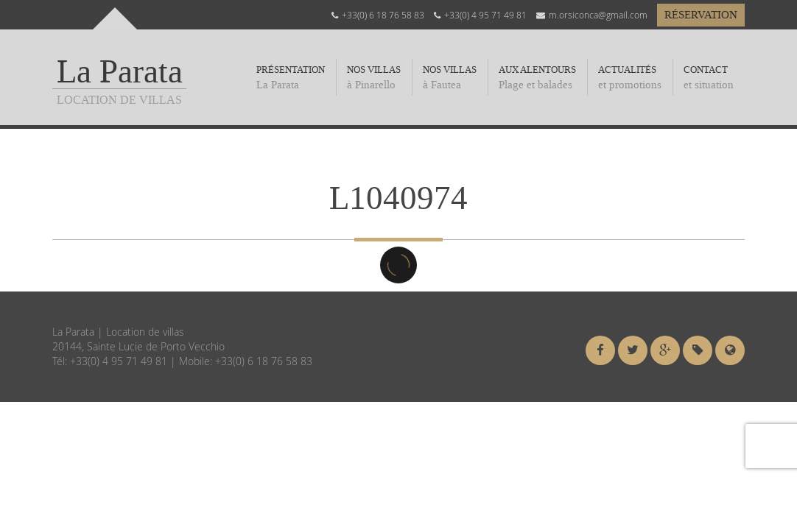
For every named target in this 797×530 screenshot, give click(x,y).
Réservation (700, 14)
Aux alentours (537, 77)
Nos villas (374, 77)
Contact (709, 77)
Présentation (290, 77)
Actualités (629, 77)
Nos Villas (450, 77)
